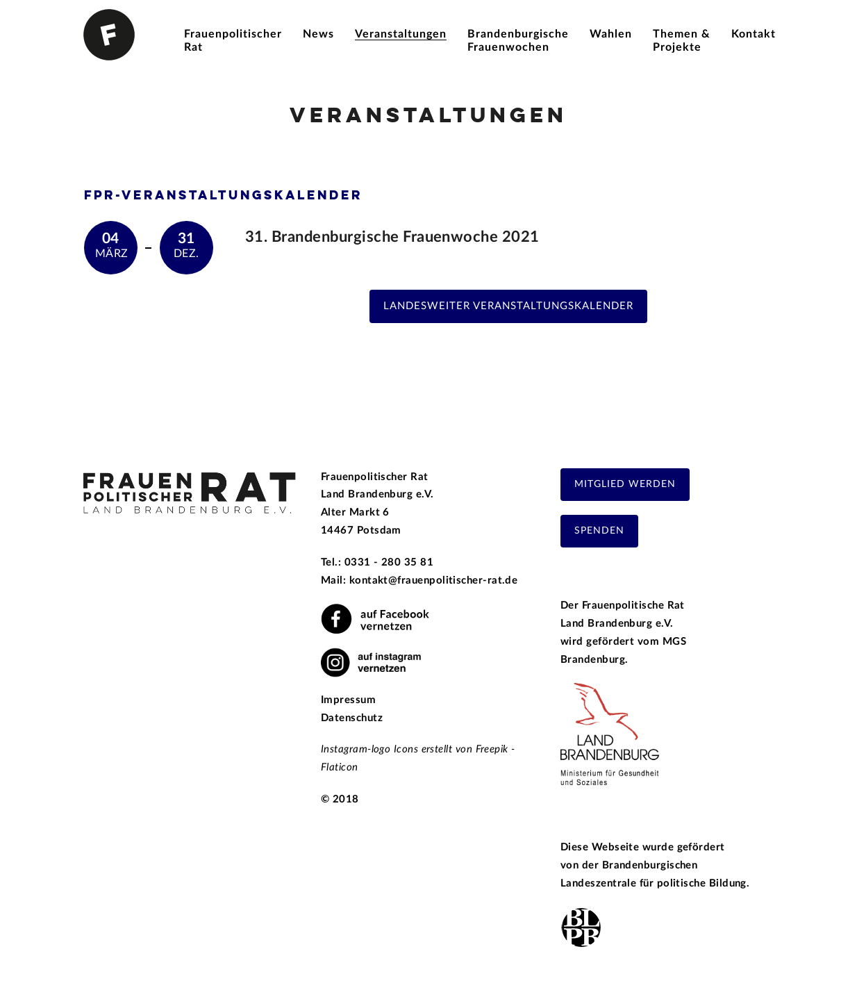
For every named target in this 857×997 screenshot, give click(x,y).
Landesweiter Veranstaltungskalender (508, 306)
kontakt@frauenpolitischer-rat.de (433, 580)
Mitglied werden (625, 484)
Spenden (599, 531)
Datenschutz (352, 718)
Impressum (348, 700)
